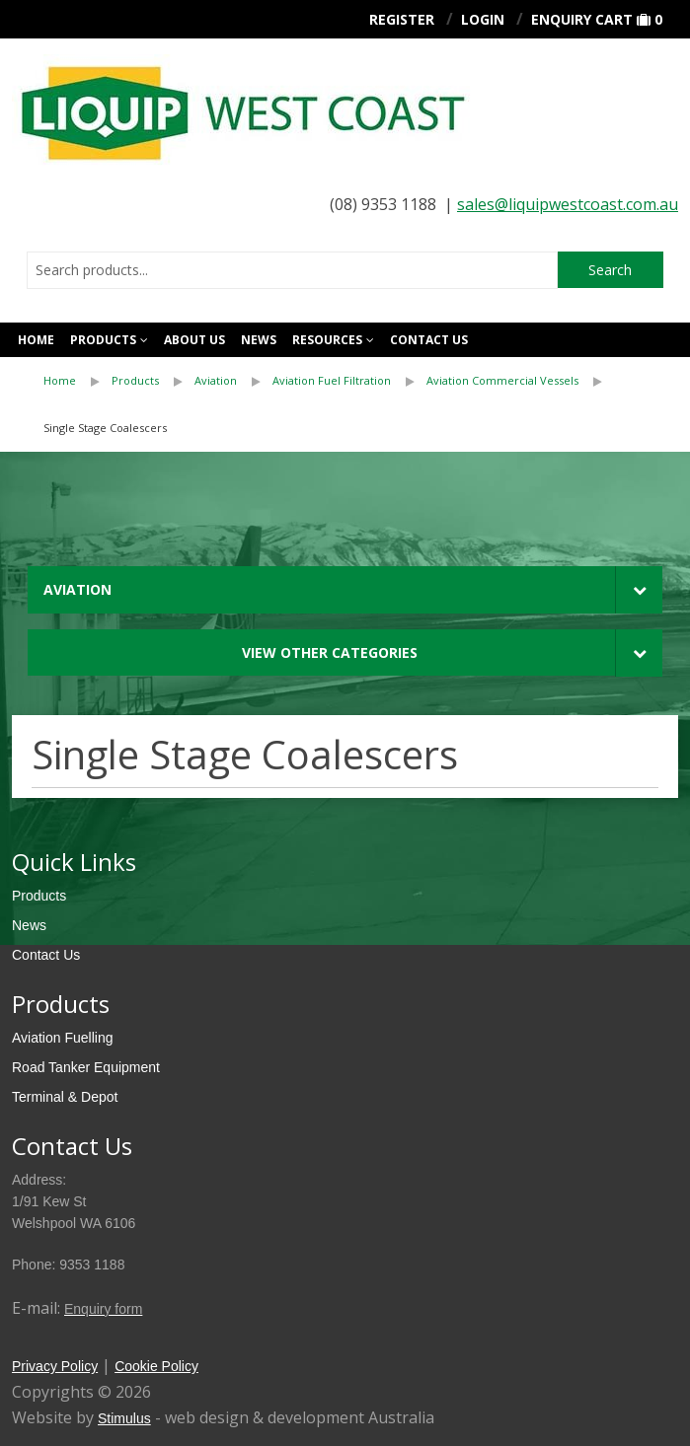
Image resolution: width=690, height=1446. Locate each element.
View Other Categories (330, 652)
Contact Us (46, 955)
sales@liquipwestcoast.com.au (567, 204)
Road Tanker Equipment (86, 1067)
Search (610, 269)
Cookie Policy (156, 1366)
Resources (327, 339)
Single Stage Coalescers (105, 427)
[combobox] (292, 270)
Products (103, 339)
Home (36, 339)
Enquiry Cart (582, 19)
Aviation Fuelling (62, 1038)
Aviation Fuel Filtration (331, 380)
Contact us (429, 339)
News (258, 339)
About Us (194, 339)
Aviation (215, 380)
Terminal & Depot (64, 1097)
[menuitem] (77, 380)
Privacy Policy (55, 1366)
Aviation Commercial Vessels (502, 380)
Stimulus (124, 1418)
